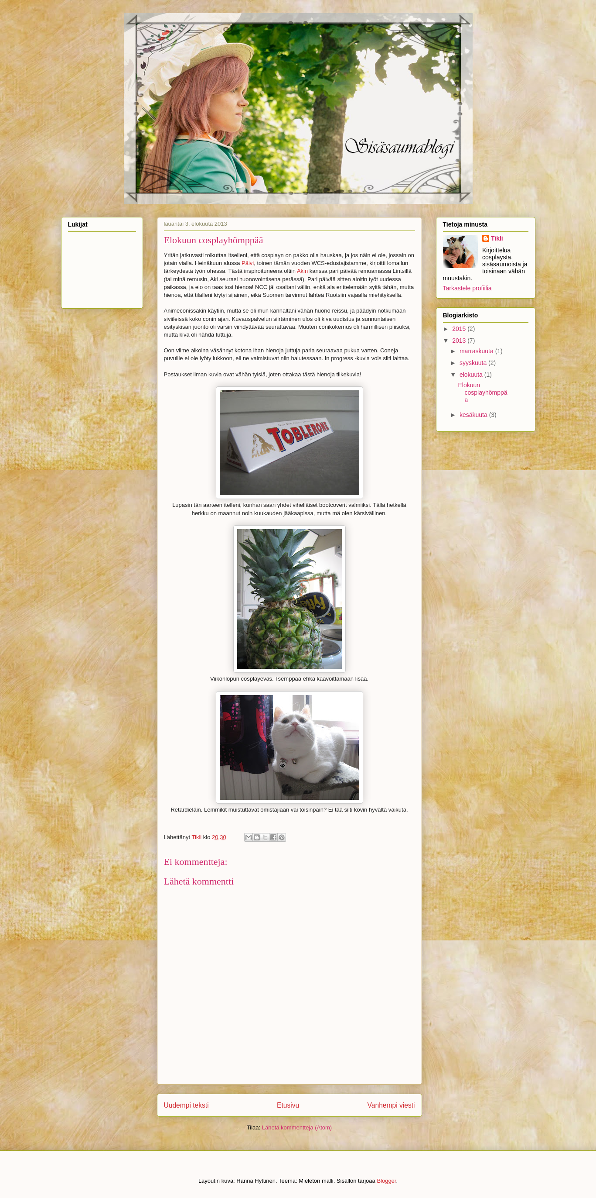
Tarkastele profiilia (467, 288)
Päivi (248, 263)
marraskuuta (477, 351)
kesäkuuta (474, 414)
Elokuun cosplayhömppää (482, 392)
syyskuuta (474, 362)
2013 (459, 340)
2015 (459, 328)
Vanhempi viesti (391, 1105)
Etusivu (288, 1105)
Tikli (497, 238)
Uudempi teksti (186, 1105)
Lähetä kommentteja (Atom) (297, 1127)
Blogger (386, 1180)
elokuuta (472, 374)
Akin (302, 271)
